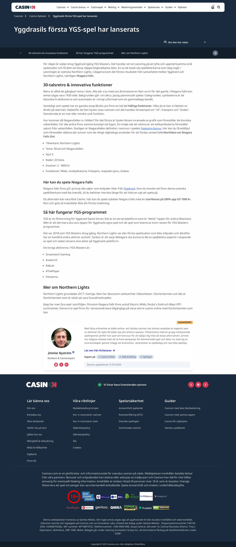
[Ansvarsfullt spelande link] (131, 408)
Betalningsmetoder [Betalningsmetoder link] (132, 7)
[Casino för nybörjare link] (176, 421)
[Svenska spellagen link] (129, 421)
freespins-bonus (151, 128)
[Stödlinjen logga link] (73, 508)
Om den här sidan (176, 42)
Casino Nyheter (38, 16)
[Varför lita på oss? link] (37, 428)
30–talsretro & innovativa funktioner (48, 53)
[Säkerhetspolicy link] (81, 428)
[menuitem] (63, 7)
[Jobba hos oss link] (34, 434)
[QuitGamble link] (146, 497)
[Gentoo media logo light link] (101, 508)
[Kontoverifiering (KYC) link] (131, 414)
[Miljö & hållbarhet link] (37, 447)
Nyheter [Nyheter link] (182, 7)
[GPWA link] (130, 508)
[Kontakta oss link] (34, 414)
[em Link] (67, 365)
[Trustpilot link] (145, 508)
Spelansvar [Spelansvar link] (154, 7)
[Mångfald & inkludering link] (40, 441)
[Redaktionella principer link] (86, 408)
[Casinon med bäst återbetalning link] (182, 408)
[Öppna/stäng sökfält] (219, 7)
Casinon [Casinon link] (61, 7)
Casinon (18, 16)
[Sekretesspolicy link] (81, 434)
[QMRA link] (116, 508)
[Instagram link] (198, 385)
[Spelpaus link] (87, 508)
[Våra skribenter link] (35, 421)
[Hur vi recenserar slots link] (85, 421)
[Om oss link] (31, 408)
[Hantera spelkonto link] (175, 428)
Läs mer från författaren (99, 350)
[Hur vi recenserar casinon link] (87, 414)
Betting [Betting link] (112, 7)
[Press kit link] (31, 460)
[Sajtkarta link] (32, 454)
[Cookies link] (77, 447)
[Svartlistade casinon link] (130, 428)
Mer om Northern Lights (134, 53)
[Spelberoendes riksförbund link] (160, 497)
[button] (213, 7)
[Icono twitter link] (191, 385)
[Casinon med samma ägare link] (180, 414)
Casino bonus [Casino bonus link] (78, 7)
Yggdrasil (129, 188)
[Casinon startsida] (26, 7)
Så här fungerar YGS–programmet (94, 53)
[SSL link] (75, 441)
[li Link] (56, 365)
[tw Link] (61, 365)
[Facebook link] (205, 385)
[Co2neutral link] (131, 497)
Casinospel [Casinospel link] (97, 7)
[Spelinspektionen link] (88, 497)
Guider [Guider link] (169, 7)
